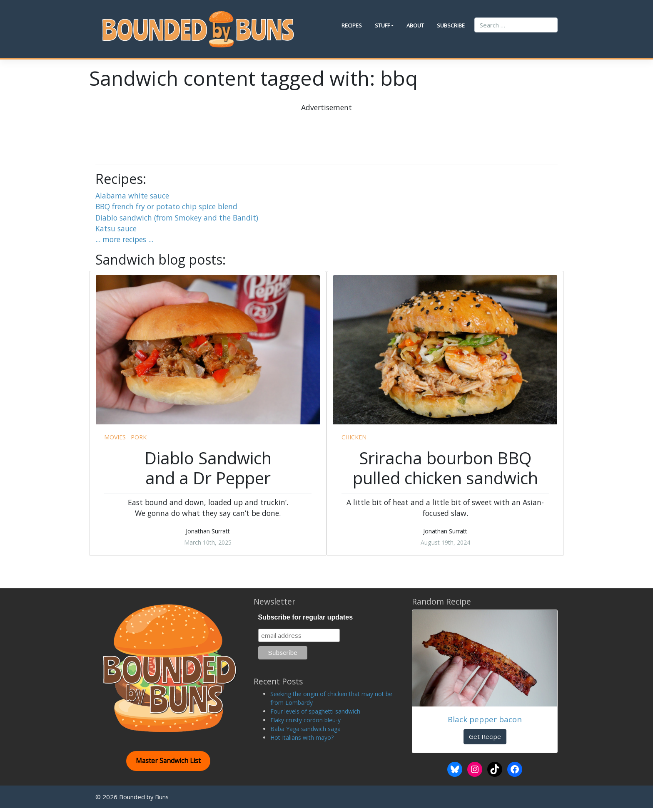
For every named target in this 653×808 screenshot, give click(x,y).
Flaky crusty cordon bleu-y (305, 720)
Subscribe (451, 25)
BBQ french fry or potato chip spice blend (166, 206)
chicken (353, 437)
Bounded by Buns (144, 797)
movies (115, 437)
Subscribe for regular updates (305, 617)
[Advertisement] (326, 131)
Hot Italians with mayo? (302, 737)
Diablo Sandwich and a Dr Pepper (208, 467)
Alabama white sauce (132, 196)
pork (139, 437)
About (415, 25)
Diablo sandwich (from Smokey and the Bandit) (176, 218)
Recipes (351, 25)
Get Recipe (485, 736)
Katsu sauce (116, 228)
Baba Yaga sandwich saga (305, 729)
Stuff (382, 25)
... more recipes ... (124, 239)
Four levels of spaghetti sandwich (315, 711)
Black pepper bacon (485, 719)
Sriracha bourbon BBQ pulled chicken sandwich (445, 467)
